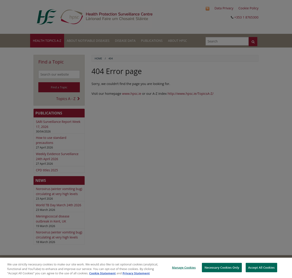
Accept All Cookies (261, 267)
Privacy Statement (136, 273)
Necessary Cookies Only (221, 267)
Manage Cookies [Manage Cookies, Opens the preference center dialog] (184, 267)
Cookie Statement (102, 273)
